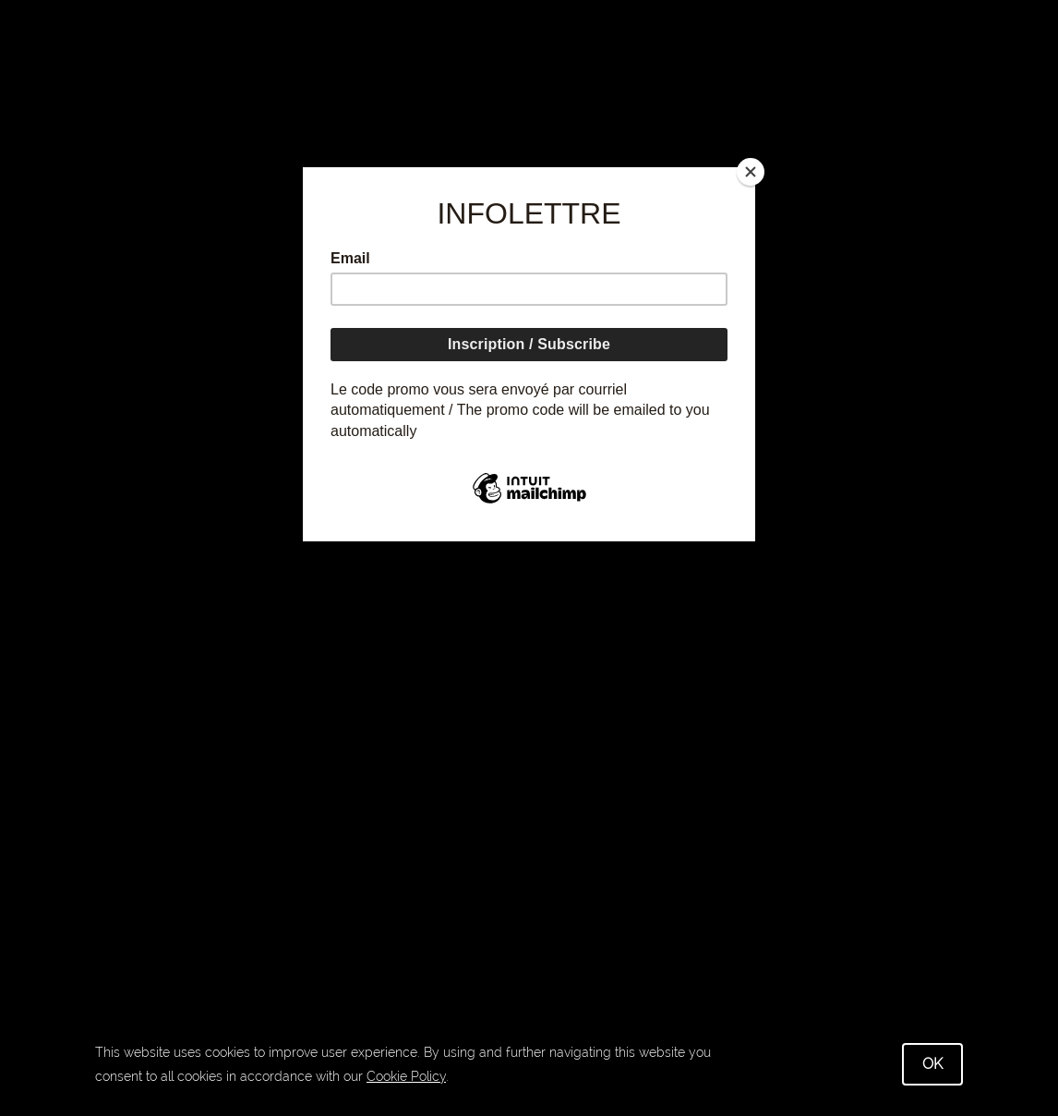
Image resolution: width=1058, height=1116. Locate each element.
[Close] (750, 172)
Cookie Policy (406, 1076)
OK (932, 1064)
